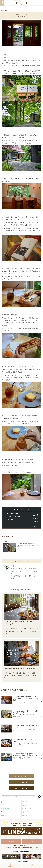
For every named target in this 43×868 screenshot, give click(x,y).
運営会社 (35, 847)
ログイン (32, 841)
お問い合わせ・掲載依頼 (21, 847)
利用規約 (30, 847)
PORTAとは (16, 845)
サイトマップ (23, 845)
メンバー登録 (11, 841)
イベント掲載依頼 (9, 847)
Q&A (28, 845)
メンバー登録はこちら (26, 6)
